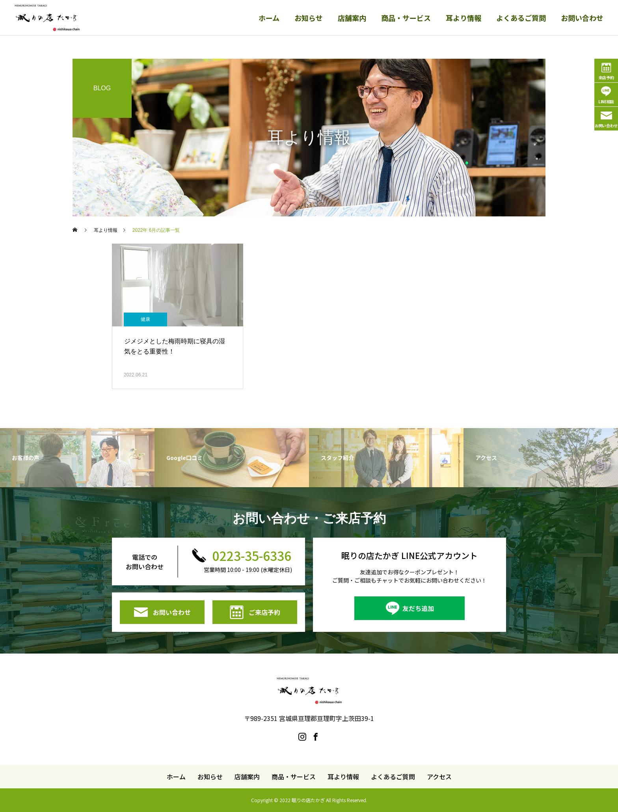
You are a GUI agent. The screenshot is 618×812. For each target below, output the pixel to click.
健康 (145, 319)
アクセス (439, 776)
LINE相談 (606, 101)
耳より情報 (463, 18)
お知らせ (308, 18)
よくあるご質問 (521, 18)
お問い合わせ (582, 18)
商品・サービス (406, 18)
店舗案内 (352, 18)
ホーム (269, 18)
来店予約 (606, 77)
